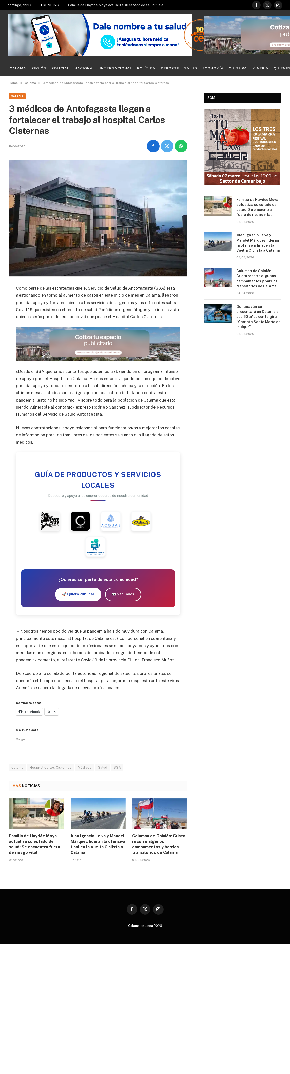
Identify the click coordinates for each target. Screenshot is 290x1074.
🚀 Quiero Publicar (78, 594)
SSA (117, 767)
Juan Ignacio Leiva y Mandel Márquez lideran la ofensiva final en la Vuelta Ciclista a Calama (98, 844)
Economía (213, 68)
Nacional (84, 68)
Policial (60, 68)
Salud (190, 68)
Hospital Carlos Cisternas (50, 767)
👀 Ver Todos (123, 594)
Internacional (116, 68)
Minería (260, 68)
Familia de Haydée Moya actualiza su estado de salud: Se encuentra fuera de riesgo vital (118, 5)
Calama (18, 68)
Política (146, 68)
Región (38, 68)
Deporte (170, 68)
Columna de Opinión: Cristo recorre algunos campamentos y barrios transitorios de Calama (158, 844)
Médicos (85, 767)
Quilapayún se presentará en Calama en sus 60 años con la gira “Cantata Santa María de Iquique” (258, 317)
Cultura (238, 68)
